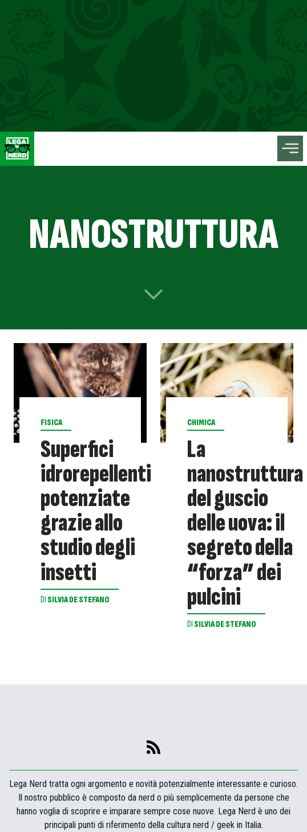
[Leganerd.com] (17, 149)
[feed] (153, 747)
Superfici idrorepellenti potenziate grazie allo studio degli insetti (96, 511)
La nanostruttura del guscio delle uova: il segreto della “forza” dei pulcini (245, 523)
